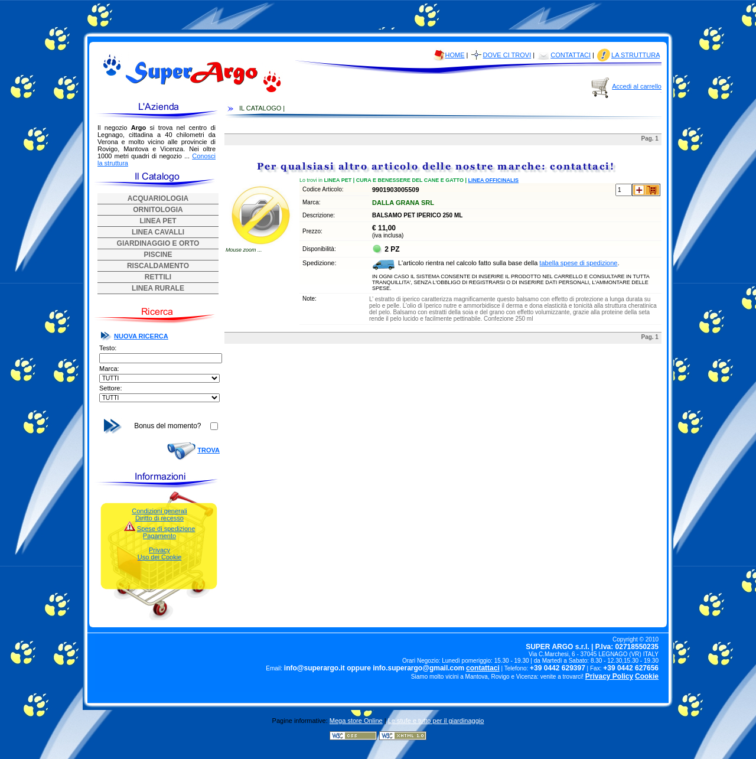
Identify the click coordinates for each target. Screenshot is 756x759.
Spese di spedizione (166, 528)
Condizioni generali (159, 510)
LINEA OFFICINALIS (493, 180)
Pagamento (159, 535)
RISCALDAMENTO (158, 266)
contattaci (483, 668)
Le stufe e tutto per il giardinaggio (436, 720)
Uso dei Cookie (160, 557)
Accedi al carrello (637, 86)
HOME (455, 54)
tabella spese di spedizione (578, 262)
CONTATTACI (570, 54)
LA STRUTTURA (635, 54)
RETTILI (158, 277)
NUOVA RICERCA (141, 336)
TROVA (208, 450)
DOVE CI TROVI (507, 54)
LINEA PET (157, 221)
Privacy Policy (609, 676)
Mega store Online (356, 720)
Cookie (647, 676)
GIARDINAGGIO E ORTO (158, 243)
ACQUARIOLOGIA (158, 198)
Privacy (159, 549)
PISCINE (158, 254)
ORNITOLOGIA (158, 210)
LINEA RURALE (158, 288)
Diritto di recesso (159, 518)
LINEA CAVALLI (158, 232)
